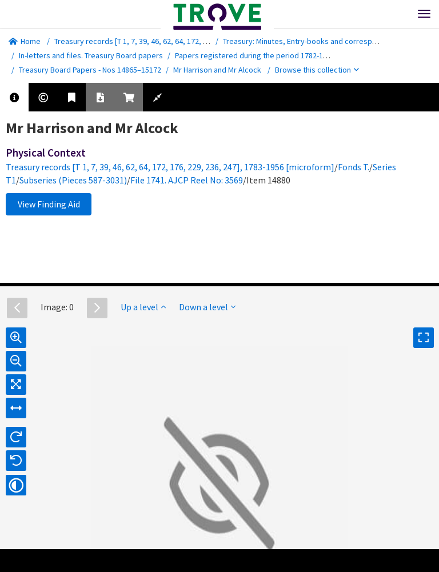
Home (25, 41)
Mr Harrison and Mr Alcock (217, 70)
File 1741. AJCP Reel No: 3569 (186, 180)
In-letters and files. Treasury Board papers (91, 55)
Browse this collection (317, 70)
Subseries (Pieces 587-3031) (73, 180)
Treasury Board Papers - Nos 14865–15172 (90, 70)
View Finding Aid (49, 204)
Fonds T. (353, 167)
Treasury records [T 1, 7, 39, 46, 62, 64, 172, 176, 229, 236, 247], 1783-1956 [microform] (200, 41)
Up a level (143, 307)
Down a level (207, 307)
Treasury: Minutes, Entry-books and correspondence (312, 41)
